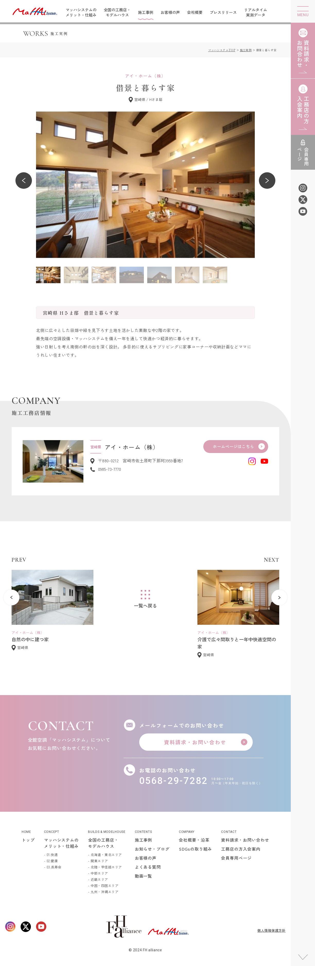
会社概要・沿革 (194, 840)
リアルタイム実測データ (255, 12)
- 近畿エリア (98, 879)
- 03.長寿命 (53, 867)
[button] (23, 180)
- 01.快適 (51, 854)
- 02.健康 (51, 860)
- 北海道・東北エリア (105, 854)
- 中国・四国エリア (103, 885)
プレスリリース (223, 12)
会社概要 (195, 12)
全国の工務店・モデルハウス (117, 12)
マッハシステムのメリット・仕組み (81, 12)
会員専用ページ (236, 858)
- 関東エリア (98, 860)
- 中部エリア (98, 873)
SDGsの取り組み (195, 849)
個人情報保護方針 (271, 930)
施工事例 (145, 12)
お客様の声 (170, 12)
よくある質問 (148, 867)
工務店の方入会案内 (240, 849)
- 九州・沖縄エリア (103, 891)
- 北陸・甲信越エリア (105, 867)
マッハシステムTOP (221, 50)
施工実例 (245, 50)
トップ (28, 840)
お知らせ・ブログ (152, 849)
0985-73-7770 (109, 469)
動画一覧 (143, 876)
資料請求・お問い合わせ (245, 840)
